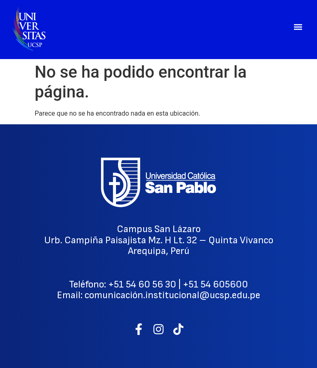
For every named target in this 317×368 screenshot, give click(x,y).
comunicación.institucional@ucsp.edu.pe (172, 295)
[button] (298, 27)
